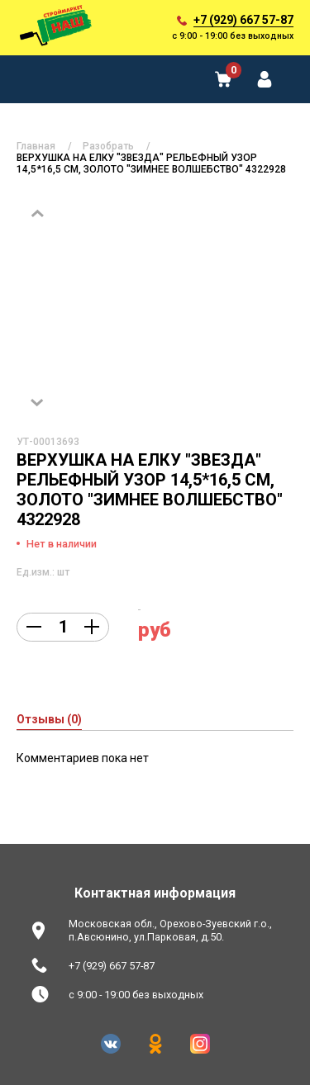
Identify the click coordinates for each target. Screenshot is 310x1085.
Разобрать (108, 146)
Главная (36, 146)
